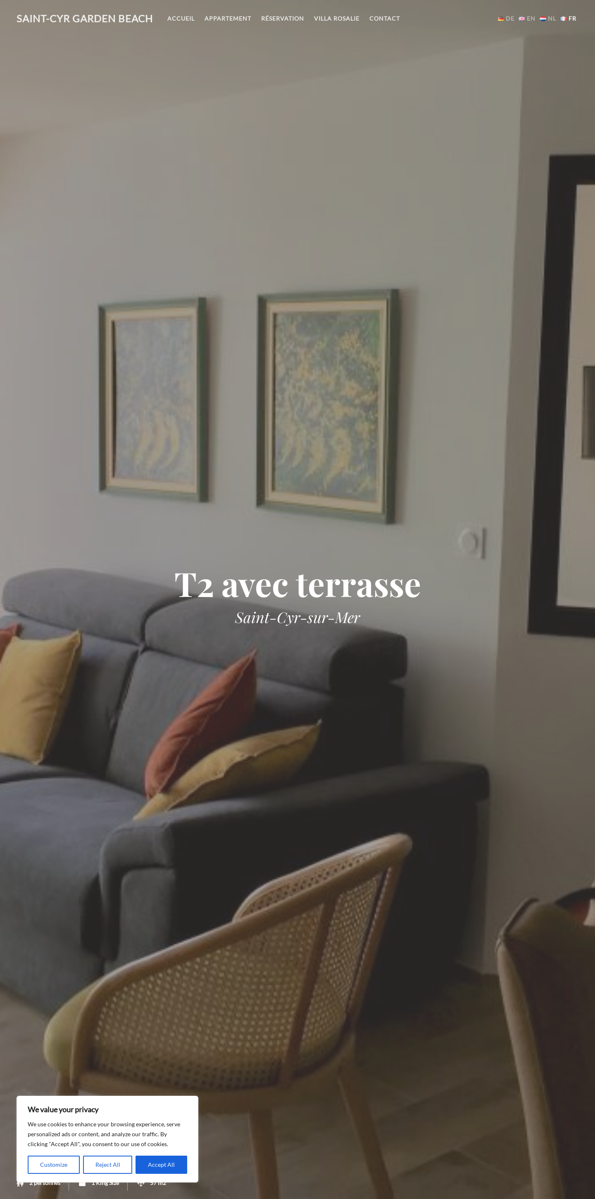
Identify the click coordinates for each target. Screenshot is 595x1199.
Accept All (161, 1164)
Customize (53, 1164)
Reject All (107, 1164)
